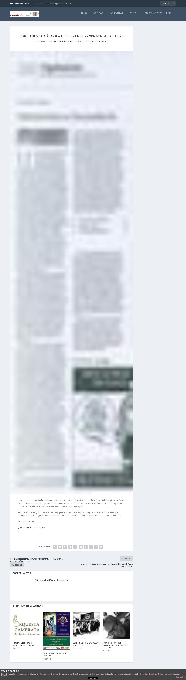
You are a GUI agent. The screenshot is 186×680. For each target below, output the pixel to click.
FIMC (168, 15)
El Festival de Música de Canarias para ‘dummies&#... (50, 3)
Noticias (98, 15)
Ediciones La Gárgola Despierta (62, 43)
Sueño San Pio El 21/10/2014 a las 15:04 (86, 645)
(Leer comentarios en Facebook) (31, 529)
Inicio (84, 15)
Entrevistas (116, 15)
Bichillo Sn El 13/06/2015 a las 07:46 (55, 656)
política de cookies (154, 674)
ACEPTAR (93, 678)
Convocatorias (153, 15)
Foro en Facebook (98, 43)
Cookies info (180, 677)
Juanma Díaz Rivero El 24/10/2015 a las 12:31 (23, 645)
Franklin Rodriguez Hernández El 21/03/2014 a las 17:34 (115, 646)
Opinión (133, 15)
